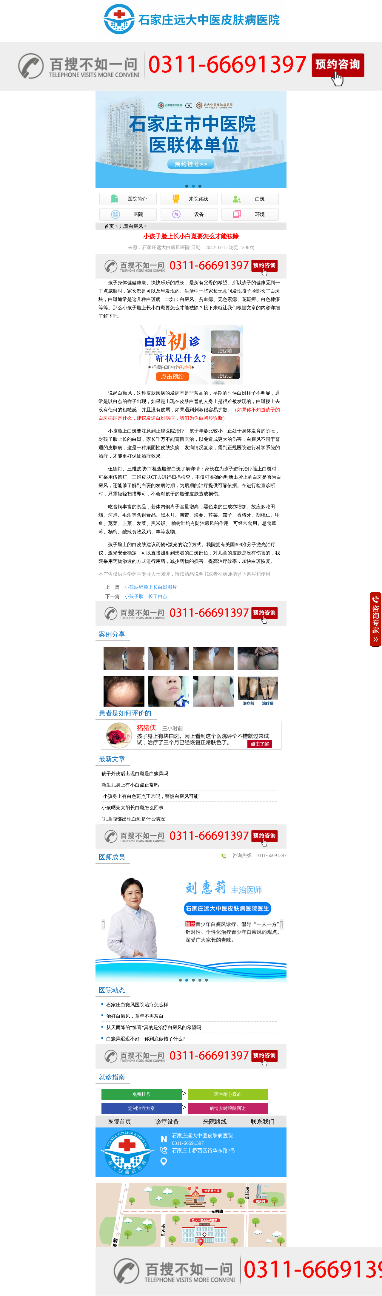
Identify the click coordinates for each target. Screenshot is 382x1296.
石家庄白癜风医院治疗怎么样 (137, 1004)
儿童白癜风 (131, 226)
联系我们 (263, 1121)
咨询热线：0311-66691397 (259, 855)
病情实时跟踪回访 (228, 1108)
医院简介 (137, 198)
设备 (199, 214)
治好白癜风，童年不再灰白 (135, 1016)
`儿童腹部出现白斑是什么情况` (134, 818)
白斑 (260, 198)
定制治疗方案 (141, 1108)
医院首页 (119, 1121)
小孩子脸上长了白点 (145, 596)
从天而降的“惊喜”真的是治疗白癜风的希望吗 (153, 1027)
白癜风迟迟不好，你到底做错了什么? (145, 1038)
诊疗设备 (167, 1121)
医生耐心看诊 (227, 1094)
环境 (260, 214)
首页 (109, 226)
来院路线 (198, 198)
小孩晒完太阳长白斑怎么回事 (132, 807)
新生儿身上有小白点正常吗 (130, 784)
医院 (138, 214)
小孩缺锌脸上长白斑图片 (150, 587)
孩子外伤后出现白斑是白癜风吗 (134, 773)
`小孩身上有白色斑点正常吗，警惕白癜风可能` (150, 796)
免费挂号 (141, 1094)
